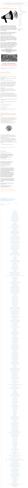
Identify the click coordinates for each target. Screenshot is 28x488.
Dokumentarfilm (14, 274)
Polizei (14, 396)
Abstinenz (14, 221)
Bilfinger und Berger (14, 260)
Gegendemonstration (14, 313)
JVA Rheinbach (14, 342)
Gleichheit (14, 324)
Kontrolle (14, 361)
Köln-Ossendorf (14, 359)
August (21, 14)
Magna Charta (14, 374)
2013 (20, 19)
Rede (14, 415)
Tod (14, 457)
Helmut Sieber (14, 329)
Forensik (14, 300)
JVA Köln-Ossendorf (14, 338)
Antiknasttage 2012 (14, 247)
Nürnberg (14, 391)
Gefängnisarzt (14, 312)
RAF (14, 410)
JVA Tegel (14, 344)
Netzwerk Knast (13, 199)
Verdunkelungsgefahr (14, 469)
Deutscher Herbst (14, 269)
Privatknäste (14, 401)
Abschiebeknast (14, 220)
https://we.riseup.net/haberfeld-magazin (5, 159)
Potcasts (14, 398)
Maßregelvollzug (14, 377)
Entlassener (14, 284)
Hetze (14, 330)
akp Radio (14, 223)
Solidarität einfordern (14, 431)
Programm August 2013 (14, 402)
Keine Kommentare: (3, 68)
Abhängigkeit (14, 215)
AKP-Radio (14, 224)
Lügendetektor (14, 373)
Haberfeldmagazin (3, 151)
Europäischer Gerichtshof (14, 292)
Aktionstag (14, 226)
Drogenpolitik (14, 278)
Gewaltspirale (14, 319)
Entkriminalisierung (14, 283)
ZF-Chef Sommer (14, 481)
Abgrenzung (14, 214)
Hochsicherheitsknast (14, 332)
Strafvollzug (14, 443)
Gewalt (14, 318)
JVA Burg (14, 336)
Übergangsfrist (14, 462)
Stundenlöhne (14, 445)
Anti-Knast (14, 235)
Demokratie (14, 268)
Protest (14, 403)
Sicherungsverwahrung (14, 425)
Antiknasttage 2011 (14, 246)
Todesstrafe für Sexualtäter (14, 458)
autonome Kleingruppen (14, 253)
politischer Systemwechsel (14, 395)
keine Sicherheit (14, 346)
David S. (14, 266)
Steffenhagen (14, 437)
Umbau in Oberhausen (14, 463)
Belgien (14, 258)
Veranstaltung (14, 468)
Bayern (14, 257)
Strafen (14, 438)
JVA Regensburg (14, 341)
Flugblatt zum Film (14, 299)
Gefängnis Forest (14, 310)
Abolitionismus (14, 216)
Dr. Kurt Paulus (14, 277)
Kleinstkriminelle (14, 350)
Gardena (14, 306)
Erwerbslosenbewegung (14, 290)
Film (14, 295)
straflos (14, 440)
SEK (14, 421)
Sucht (14, 446)
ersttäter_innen (14, 289)
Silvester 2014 (14, 427)
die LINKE (14, 271)
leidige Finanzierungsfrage (14, 368)
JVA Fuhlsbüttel (14, 337)
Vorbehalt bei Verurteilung (14, 474)
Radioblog (14, 408)
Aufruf (14, 250)
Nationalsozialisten (14, 385)
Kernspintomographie (14, 347)
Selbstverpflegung (14, 422)
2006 (20, 25)
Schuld (14, 419)
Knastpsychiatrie (14, 356)
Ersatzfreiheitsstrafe (14, 287)
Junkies (14, 335)
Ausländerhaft (14, 252)
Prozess (14, 404)
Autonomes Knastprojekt (21, 29)
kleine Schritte (14, 349)
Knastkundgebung (14, 354)
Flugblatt (14, 298)
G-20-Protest (14, 305)
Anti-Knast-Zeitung (5, 199)
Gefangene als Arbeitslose (14, 308)
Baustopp (14, 256)
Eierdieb (14, 280)
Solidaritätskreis (14, 433)
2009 (20, 23)
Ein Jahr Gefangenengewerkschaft (14, 282)
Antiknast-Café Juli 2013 (14, 245)
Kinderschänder (14, 348)
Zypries (14, 486)
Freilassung (14, 302)
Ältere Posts (16, 203)
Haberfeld (9, 199)
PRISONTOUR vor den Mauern (5, 72)
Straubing (14, 444)
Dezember (21, 10)
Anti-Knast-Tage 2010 (14, 239)
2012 (20, 20)
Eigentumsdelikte (14, 281)
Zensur (14, 480)
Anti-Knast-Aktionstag (14, 236)
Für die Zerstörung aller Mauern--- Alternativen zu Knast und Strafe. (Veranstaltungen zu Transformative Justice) (8, 114)
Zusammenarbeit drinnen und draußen (5, 200)
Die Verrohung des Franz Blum (14, 272)
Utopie (14, 467)
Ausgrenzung (14, 251)
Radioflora (14, 409)
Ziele (14, 482)
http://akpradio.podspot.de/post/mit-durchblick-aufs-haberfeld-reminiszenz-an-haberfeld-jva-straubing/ (8, 191)
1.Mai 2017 (14, 211)
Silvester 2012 (14, 426)
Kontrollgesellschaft (14, 362)
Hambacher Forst (14, 326)
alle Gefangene (14, 229)
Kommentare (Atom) (5, 204)
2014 (20, 18)
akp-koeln (20, 30)
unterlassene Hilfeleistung (14, 464)
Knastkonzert (14, 353)
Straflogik (14, 439)
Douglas (14, 276)
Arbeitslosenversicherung (14, 248)
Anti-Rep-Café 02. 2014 (14, 241)
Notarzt (14, 389)
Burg (14, 262)
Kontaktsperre (14, 360)
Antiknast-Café (14, 244)
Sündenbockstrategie (14, 449)
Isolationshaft (14, 334)
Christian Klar (14, 265)
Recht (14, 414)
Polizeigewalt (14, 397)
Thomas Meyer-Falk (14, 456)
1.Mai (14, 210)
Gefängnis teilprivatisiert (14, 311)
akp (14, 222)
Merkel (14, 379)
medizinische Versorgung (14, 378)
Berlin (14, 259)
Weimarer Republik (14, 475)
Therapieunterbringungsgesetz (14, 455)
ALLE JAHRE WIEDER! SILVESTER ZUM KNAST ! (8, 8)
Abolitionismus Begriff (14, 217)
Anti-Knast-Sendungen (14, 238)
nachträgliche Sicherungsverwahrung (14, 384)
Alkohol (14, 228)
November (21, 13)
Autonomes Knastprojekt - (14, 3)
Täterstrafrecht (14, 452)
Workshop (14, 479)
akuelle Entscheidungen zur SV (14, 227)
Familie (14, 293)
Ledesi (14, 367)
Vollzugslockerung (14, 473)
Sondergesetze (14, 434)
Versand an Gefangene (14, 470)
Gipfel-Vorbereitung (14, 323)
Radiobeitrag (14, 407)
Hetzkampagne (14, 331)
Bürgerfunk (14, 263)
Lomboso (14, 372)
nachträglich (14, 383)
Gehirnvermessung (14, 314)
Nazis (14, 386)
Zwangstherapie (14, 485)
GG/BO (14, 322)
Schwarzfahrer (14, 420)
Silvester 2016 (14, 428)
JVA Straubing (14, 343)
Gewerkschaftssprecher (14, 320)
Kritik (14, 365)
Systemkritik (14, 451)
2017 (20, 8)
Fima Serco (14, 296)
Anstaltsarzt (14, 234)
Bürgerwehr (14, 264)
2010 (20, 22)
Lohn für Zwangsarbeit (14, 371)
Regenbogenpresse (14, 416)
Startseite (9, 203)
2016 (20, 9)
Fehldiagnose (14, 294)
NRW (14, 390)
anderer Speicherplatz (14, 233)
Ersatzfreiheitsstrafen (14, 288)
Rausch (14, 413)
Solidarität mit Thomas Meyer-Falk (14, 432)
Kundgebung (14, 366)
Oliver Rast (14, 392)
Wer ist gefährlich (14, 476)
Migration (14, 380)
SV (14, 450)
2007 (20, 24)
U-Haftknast (14, 461)
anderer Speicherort (14, 232)
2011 (20, 21)
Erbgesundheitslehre (14, 286)
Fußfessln (14, 304)
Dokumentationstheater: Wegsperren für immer (14, 275)
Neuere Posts (1, 203)
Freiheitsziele (14, 301)
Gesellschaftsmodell (14, 317)
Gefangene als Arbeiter (14, 307)
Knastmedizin (14, 355)
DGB (14, 270)
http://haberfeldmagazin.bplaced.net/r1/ (5, 164)
